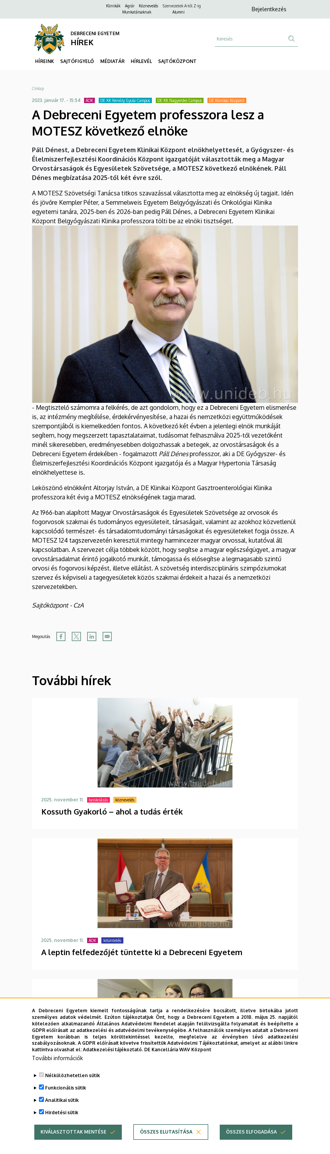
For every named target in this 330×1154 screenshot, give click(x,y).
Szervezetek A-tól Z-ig (182, 5)
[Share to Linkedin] (91, 636)
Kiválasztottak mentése (73, 1146)
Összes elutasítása (166, 1146)
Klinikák (113, 5)
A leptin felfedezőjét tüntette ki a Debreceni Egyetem (141, 952)
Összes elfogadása (251, 1146)
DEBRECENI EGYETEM (95, 33)
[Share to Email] (107, 636)
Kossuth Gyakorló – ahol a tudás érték (112, 811)
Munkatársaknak (136, 12)
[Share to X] (76, 636)
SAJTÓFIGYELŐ (77, 61)
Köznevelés (148, 5)
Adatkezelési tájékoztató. (113, 1063)
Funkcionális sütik (65, 1102)
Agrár (130, 5)
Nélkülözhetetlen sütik (72, 1089)
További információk (57, 1072)
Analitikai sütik (62, 1114)
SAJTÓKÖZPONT (177, 61)
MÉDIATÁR (112, 61)
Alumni (178, 12)
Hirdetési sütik (61, 1126)
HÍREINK (44, 61)
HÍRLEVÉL (141, 61)
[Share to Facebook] (61, 636)
